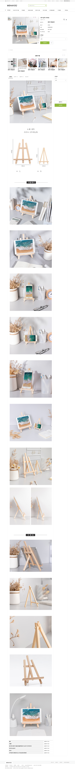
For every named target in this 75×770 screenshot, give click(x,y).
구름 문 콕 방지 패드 (11, 68)
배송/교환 (26, 76)
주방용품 (23, 10)
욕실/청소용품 (30, 10)
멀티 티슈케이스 (61, 68)
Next (64, 55)
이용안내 (56, 762)
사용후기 (16, 76)
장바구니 (60, 101)
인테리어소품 (37, 10)
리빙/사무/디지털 (16, 10)
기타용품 (59, 10)
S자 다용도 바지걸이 (41, 68)
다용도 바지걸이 (51, 68)
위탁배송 (66, 10)
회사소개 (52, 762)
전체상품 (8, 10)
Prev (63, 55)
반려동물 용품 (51, 10)
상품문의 (21, 76)
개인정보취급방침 (66, 762)
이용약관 (60, 762)
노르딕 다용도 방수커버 (32, 68)
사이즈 (41, 36)
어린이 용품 (45, 10)
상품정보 (10, 76)
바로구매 (44, 42)
